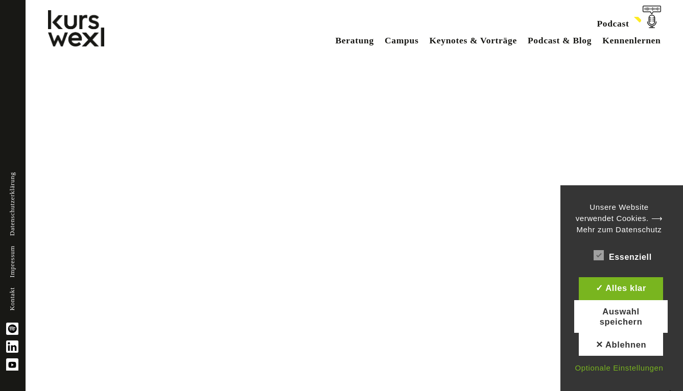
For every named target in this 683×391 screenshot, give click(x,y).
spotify (12, 329)
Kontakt (12, 299)
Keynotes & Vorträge (472, 40)
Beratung (354, 40)
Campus (401, 40)
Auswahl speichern (621, 316)
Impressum (12, 262)
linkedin (12, 346)
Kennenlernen (631, 40)
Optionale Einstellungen (619, 367)
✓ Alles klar (621, 287)
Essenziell (623, 255)
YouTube (12, 364)
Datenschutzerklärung (12, 204)
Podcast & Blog (560, 40)
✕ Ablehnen (621, 344)
